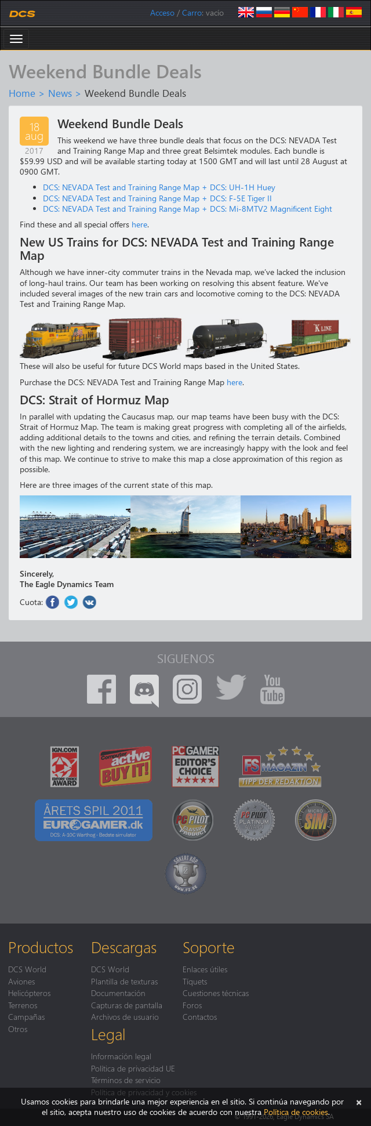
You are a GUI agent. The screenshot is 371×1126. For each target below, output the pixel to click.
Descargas (124, 946)
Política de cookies (296, 1111)
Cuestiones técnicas (216, 992)
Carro (192, 12)
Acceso (162, 12)
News (60, 92)
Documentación (118, 992)
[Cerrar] (358, 1101)
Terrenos (22, 1005)
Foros (192, 1005)
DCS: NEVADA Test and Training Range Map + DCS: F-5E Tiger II (157, 198)
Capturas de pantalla (126, 1005)
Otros (17, 1028)
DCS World (27, 969)
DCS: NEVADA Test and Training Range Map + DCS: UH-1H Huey (159, 187)
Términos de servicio (126, 1079)
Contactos (200, 1016)
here (139, 224)
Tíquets (195, 981)
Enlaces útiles (205, 969)
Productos (40, 946)
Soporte (209, 946)
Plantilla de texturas (124, 981)
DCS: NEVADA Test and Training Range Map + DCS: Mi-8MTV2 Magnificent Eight (187, 208)
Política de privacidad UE (133, 1068)
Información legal (121, 1056)
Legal (108, 1033)
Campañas (26, 1016)
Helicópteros (29, 992)
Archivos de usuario (125, 1016)
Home (22, 92)
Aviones (21, 981)
